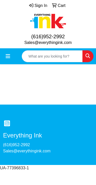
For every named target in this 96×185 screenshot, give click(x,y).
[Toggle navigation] (8, 56)
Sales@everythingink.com (48, 42)
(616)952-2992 (48, 36)
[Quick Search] (52, 56)
